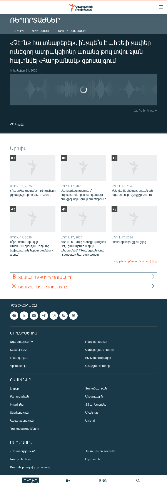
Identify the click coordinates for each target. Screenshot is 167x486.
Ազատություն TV (21, 341)
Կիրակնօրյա (18, 366)
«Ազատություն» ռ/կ (23, 451)
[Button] (17, 125)
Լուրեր (14, 388)
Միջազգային (94, 396)
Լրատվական (19, 358)
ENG (103, 480)
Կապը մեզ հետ (20, 459)
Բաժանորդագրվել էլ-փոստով (30, 467)
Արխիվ (18, 31)
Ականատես (93, 459)
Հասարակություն (21, 420)
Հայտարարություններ (100, 451)
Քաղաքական (19, 396)
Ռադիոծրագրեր (96, 341)
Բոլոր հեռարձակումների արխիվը (135, 261)
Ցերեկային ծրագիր (98, 358)
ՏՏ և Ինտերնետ (96, 404)
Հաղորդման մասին (72, 31)
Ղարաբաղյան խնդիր (24, 428)
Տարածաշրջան (96, 388)
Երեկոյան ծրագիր (97, 366)
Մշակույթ (91, 412)
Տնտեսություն (19, 412)
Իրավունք (16, 404)
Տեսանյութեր (18, 349)
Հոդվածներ (40, 31)
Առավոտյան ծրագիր (99, 349)
